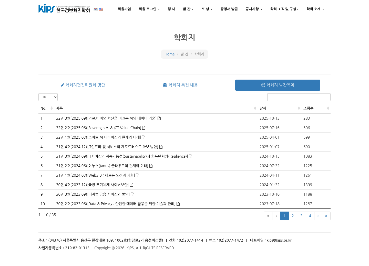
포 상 (206, 9)
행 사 (171, 9)
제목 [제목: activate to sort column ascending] (59, 108)
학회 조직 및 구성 (284, 9)
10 (42, 204)
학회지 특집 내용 (180, 85)
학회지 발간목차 (277, 85)
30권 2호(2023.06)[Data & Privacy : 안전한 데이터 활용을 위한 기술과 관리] (116, 204)
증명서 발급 (229, 9)
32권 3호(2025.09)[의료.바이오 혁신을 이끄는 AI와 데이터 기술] (107, 118)
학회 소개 (315, 9)
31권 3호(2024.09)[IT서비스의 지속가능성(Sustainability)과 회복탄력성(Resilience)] (122, 156)
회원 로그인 (149, 9)
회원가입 (124, 9)
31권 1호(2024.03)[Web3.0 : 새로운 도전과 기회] (96, 175)
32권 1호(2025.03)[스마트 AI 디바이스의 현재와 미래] (99, 137)
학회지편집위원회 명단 (83, 85)
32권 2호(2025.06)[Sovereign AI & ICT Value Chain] (99, 128)
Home (170, 54)
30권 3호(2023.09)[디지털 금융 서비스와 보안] (93, 194)
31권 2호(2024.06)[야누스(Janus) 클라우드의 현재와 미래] (102, 166)
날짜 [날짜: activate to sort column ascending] (263, 108)
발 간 (188, 9)
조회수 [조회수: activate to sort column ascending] (308, 108)
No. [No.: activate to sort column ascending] (43, 108)
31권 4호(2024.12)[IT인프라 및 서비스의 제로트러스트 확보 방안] (107, 147)
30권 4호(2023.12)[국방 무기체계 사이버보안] (93, 185)
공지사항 (253, 9)
